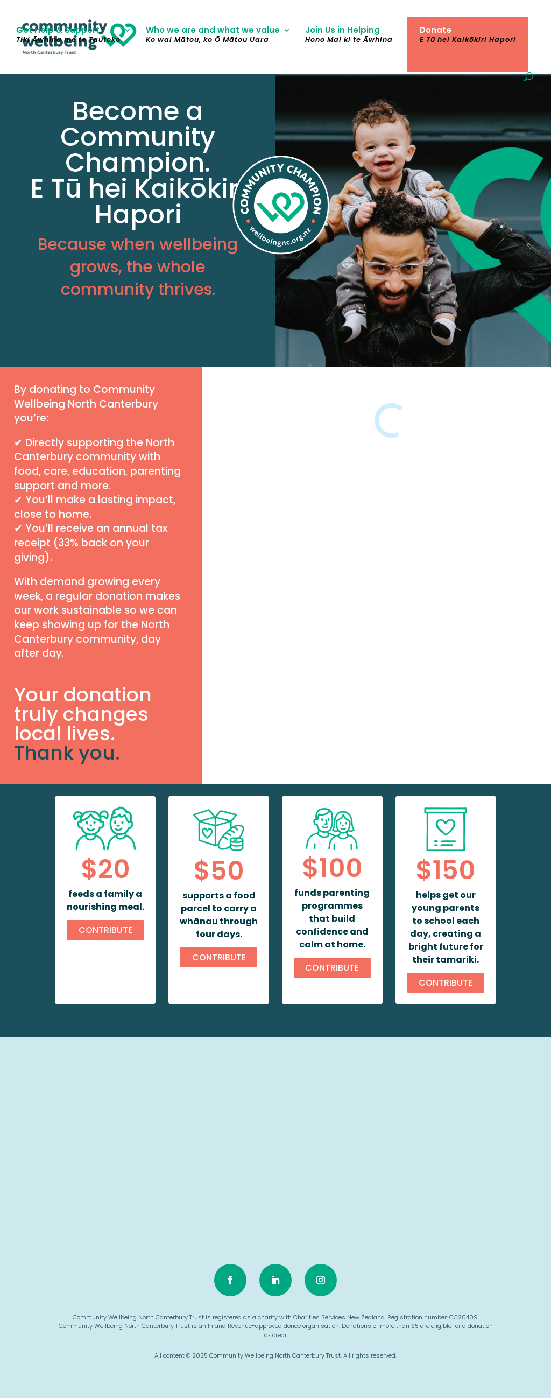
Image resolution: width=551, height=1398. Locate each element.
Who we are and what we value (213, 36)
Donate (468, 36)
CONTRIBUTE (105, 930)
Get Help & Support (68, 36)
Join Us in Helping (349, 36)
